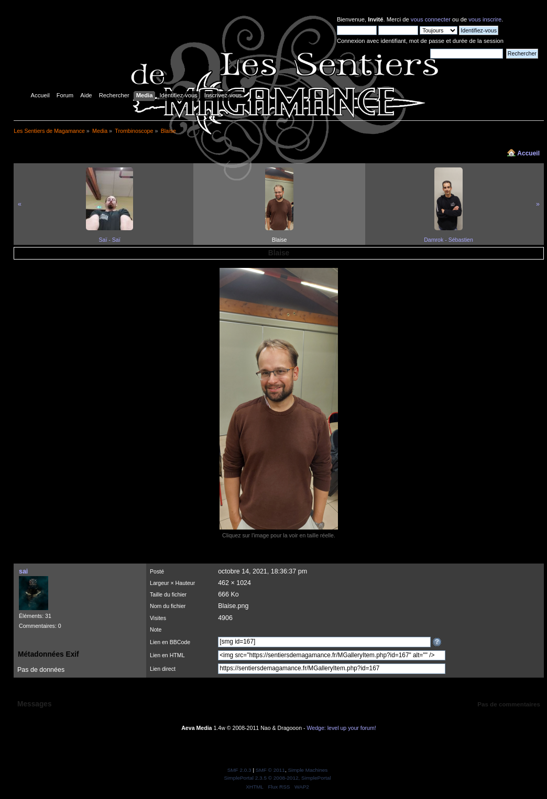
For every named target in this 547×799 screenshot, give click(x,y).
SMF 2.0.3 (239, 770)
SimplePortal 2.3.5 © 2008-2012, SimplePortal (277, 778)
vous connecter (431, 19)
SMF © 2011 (270, 770)
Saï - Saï (109, 240)
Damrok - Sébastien (448, 240)
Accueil (528, 153)
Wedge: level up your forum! (341, 728)
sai (23, 571)
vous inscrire (484, 19)
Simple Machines (307, 770)
